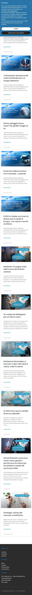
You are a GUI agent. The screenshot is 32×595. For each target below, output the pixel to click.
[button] (29, 2)
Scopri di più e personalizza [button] (16, 33)
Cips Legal (4, 582)
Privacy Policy (5, 567)
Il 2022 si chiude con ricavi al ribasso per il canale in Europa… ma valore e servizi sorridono (15, 220)
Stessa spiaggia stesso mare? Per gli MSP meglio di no (15, 126)
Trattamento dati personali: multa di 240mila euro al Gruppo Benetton (15, 78)
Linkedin (3, 556)
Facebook (4, 554)
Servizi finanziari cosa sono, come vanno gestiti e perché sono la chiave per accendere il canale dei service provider (15, 463)
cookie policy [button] (13, 11)
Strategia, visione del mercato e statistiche (13, 513)
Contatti (3, 565)
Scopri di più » (7, 47)
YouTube (3, 552)
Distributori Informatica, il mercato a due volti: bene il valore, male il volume (15, 364)
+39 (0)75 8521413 (6, 578)
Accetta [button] (16, 28)
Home (3, 563)
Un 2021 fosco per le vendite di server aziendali (15, 412)
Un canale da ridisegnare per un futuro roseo (14, 315)
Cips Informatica (6, 580)
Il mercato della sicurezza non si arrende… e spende (14, 172)
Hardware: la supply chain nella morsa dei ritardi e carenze (14, 269)
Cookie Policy (5, 569)
